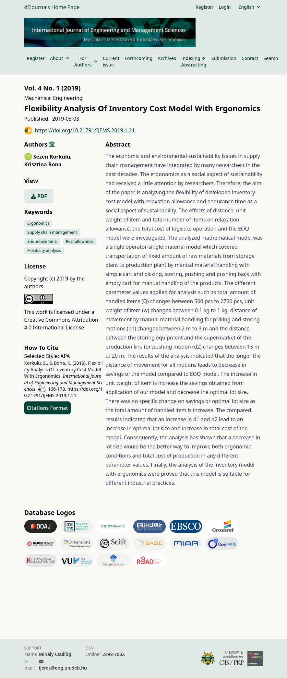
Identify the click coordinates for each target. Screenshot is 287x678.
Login (225, 7)
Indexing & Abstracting (193, 61)
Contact (250, 58)
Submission (223, 58)
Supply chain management (52, 232)
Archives (167, 58)
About (59, 58)
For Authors (86, 61)
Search (271, 58)
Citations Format (47, 407)
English (249, 7)
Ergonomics (39, 223)
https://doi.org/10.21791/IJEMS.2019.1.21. (80, 130)
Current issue (111, 61)
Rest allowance (79, 241)
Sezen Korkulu (52, 156)
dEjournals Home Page (52, 7)
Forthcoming (138, 58)
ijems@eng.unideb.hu (63, 668)
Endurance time (42, 241)
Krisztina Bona (43, 164)
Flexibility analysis (44, 250)
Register (204, 7)
